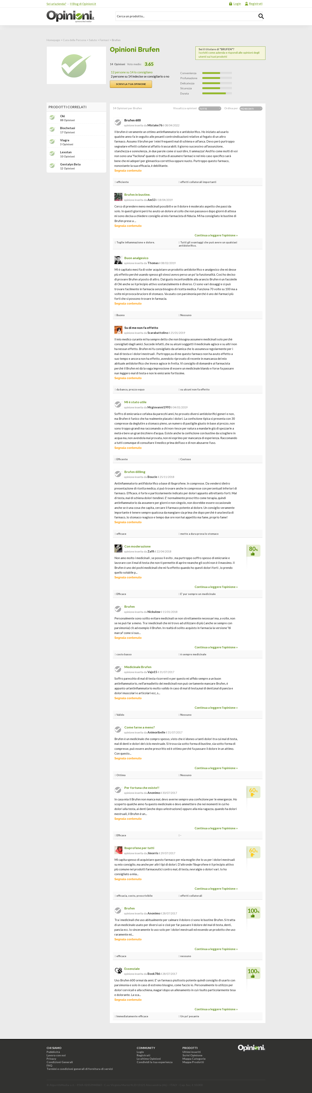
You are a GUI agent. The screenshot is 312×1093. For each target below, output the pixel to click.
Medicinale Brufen (137, 667)
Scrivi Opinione (192, 1055)
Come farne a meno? (139, 727)
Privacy (51, 1058)
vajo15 (152, 672)
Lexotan (66, 152)
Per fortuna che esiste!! (141, 787)
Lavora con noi (56, 1055)
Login (237, 3)
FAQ (49, 1065)
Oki (62, 116)
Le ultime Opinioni (149, 1058)
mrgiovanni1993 (159, 407)
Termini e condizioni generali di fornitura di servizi (80, 1068)
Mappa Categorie (194, 1058)
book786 (153, 973)
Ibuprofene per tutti (139, 848)
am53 (151, 199)
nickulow (153, 611)
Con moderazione (137, 546)
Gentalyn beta (70, 164)
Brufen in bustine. (137, 194)
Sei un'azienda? (56, 4)
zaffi (150, 551)
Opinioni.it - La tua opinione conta (77, 17)
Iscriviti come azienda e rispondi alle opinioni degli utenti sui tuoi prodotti (230, 53)
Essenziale (132, 968)
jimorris (152, 853)
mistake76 (154, 125)
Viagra (64, 140)
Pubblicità (53, 1052)
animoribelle (156, 732)
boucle (152, 477)
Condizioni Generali (60, 1062)
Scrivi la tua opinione (131, 84)
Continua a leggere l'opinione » (216, 235)
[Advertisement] (76, 201)
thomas (153, 263)
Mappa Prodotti (193, 1062)
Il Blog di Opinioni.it (83, 4)
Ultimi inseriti (191, 1052)
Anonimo (153, 792)
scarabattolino (157, 332)
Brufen (129, 606)
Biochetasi (67, 128)
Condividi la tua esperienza (155, 1062)
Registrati (255, 3)
